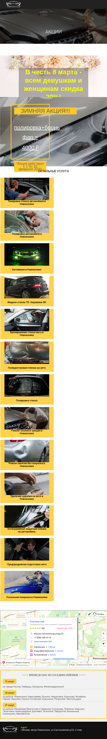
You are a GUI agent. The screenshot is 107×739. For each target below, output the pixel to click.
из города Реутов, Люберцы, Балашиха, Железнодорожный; (33, 686)
